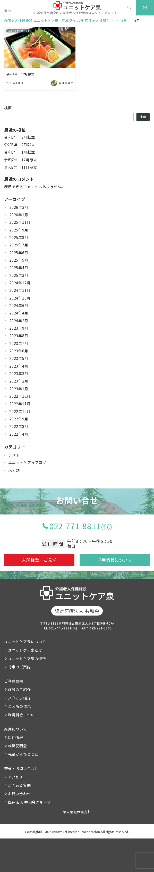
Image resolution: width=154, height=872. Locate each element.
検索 (8, 107)
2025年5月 (18, 260)
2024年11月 (19, 290)
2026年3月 (18, 207)
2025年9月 (18, 229)
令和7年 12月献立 (20, 159)
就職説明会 (17, 745)
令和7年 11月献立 (20, 167)
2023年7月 (18, 343)
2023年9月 (18, 328)
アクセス (15, 776)
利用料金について (23, 714)
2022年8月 (18, 426)
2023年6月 (18, 350)
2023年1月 (18, 388)
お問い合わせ (19, 793)
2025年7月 (18, 244)
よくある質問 (19, 785)
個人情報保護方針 (77, 811)
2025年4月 (18, 267)
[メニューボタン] (7, 8)
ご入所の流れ (19, 706)
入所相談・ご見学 (39, 560)
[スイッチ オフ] (129, 7)
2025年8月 (18, 237)
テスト (14, 455)
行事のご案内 (19, 666)
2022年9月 (18, 418)
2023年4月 (18, 366)
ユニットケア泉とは (25, 650)
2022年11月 (19, 403)
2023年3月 (18, 373)
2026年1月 (18, 214)
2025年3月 (18, 275)
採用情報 (15, 737)
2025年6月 (18, 252)
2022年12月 (19, 396)
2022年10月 (19, 411)
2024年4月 (18, 312)
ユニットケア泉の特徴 (27, 658)
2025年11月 (19, 222)
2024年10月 (19, 298)
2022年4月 (18, 434)
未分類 (14, 470)
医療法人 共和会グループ (29, 802)
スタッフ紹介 (19, 698)
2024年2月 (18, 320)
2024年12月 (19, 282)
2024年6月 (18, 305)
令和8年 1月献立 (19, 152)
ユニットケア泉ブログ (27, 462)
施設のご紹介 (19, 689)
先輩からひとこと (23, 754)
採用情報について (114, 560)
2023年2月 (18, 381)
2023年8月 (18, 335)
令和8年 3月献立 (19, 137)
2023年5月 (18, 358)
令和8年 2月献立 (19, 144)
